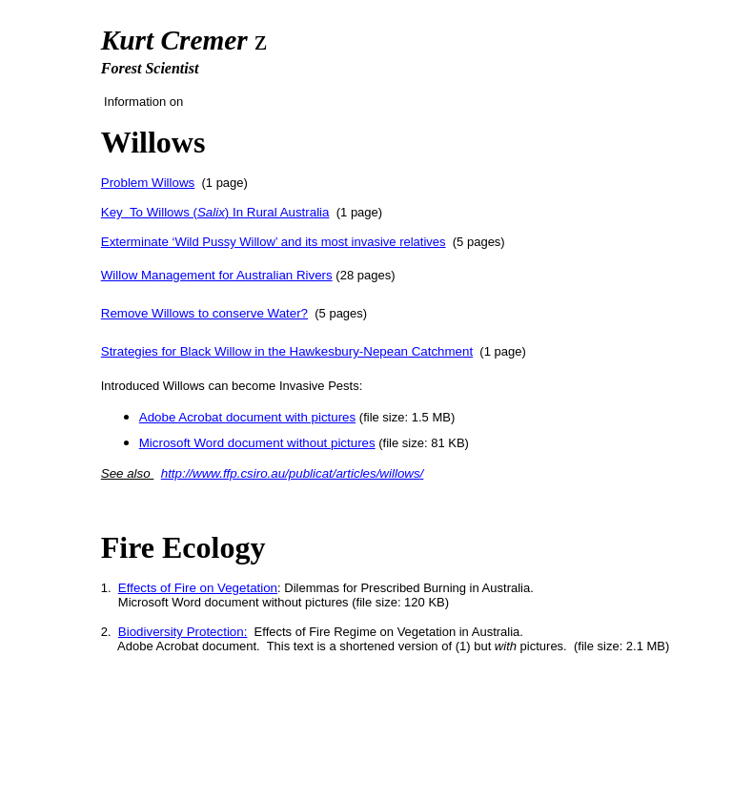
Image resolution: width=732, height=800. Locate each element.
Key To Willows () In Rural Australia (215, 212)
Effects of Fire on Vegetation (197, 588)
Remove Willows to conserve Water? (204, 313)
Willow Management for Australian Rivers (217, 275)
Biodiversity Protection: (183, 632)
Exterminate (135, 242)
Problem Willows (148, 182)
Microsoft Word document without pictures (257, 443)
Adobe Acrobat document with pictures (247, 417)
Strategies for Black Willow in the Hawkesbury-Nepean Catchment (287, 351)
